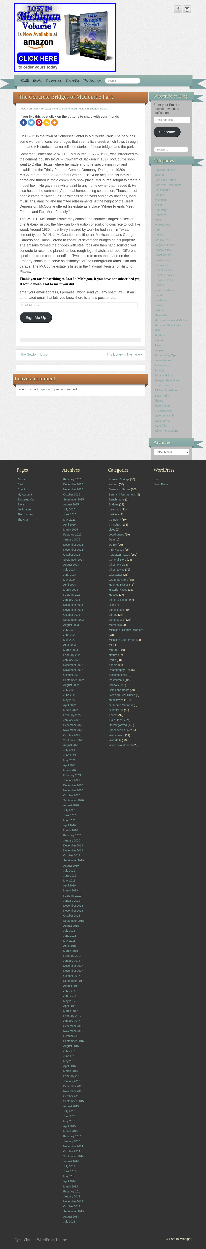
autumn (159, 174)
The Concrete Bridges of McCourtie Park (66, 97)
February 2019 (72, 895)
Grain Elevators (164, 270)
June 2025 (69, 514)
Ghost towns (162, 260)
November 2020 (73, 790)
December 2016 (73, 1026)
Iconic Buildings (164, 290)
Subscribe (167, 132)
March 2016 (70, 1071)
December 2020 (73, 785)
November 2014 (73, 1146)
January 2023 (71, 660)
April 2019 (69, 885)
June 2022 (69, 695)
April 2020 (69, 825)
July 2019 (69, 870)
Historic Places (164, 280)
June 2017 (69, 995)
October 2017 (71, 975)
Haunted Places (164, 275)
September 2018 (73, 920)
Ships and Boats (165, 375)
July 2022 (69, 690)
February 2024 (72, 594)
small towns (162, 385)
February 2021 (72, 775)
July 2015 (69, 1111)
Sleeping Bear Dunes (168, 380)
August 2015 (71, 1106)
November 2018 (73, 910)
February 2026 (72, 479)
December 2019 (73, 845)
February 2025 (72, 534)
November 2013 (73, 1201)
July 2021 (69, 750)
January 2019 (71, 900)
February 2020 (72, 835)
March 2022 (70, 710)
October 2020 (71, 795)
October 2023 (71, 614)
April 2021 (69, 765)
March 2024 (70, 589)
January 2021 (71, 780)
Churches (160, 215)
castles (159, 204)
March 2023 (70, 649)
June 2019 (69, 875)
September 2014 (73, 1156)
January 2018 (71, 960)
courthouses (162, 225)
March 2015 (70, 1131)
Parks (103, 108)
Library (159, 305)
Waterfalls (161, 425)
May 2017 (69, 1001)
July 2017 (69, 990)
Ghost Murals (163, 255)
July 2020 (69, 810)
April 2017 (69, 1006)
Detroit (159, 235)
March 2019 (70, 890)
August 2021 (71, 745)
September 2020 (73, 800)
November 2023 (73, 609)
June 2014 (69, 1171)
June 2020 (69, 815)
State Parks (162, 395)
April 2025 (69, 524)
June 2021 (69, 755)
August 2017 (71, 985)
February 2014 (72, 1191)
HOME (24, 80)
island (158, 295)
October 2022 (71, 674)
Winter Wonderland (166, 430)
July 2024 (69, 569)
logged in (44, 389)
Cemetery (161, 210)
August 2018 (71, 925)
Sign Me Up (36, 317)
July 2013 (69, 1221)
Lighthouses (162, 310)
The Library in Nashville (123, 354)
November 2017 (73, 970)
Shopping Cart (27, 499)
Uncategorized (163, 410)
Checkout (23, 489)
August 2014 (71, 1161)
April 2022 (69, 705)
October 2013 (71, 1206)
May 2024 (69, 579)
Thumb (159, 400)
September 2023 (73, 619)
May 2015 (69, 1121)
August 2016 (71, 1046)
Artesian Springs (165, 169)
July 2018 (69, 930)
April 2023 (69, 644)
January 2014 (71, 1196)
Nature (159, 340)
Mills (157, 330)
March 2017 (70, 1010)
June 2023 (69, 634)
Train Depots (162, 405)
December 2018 (73, 905)
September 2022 (73, 680)
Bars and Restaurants (168, 185)
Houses (159, 285)
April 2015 (69, 1126)
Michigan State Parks (168, 325)
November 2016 (73, 1031)
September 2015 (73, 1101)
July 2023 (69, 629)
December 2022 (73, 665)
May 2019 (69, 880)
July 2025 (69, 509)
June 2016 (69, 1056)
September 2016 (73, 1041)
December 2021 (73, 725)
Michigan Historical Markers (172, 320)
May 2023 (69, 639)
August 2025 (71, 504)
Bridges (94, 108)
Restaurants (162, 365)
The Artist (72, 80)
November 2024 (73, 549)
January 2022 (71, 720)
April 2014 (69, 1181)
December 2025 (73, 484)
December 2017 (73, 965)
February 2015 (72, 1136)
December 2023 (73, 604)
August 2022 (71, 685)
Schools (159, 370)
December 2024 (73, 544)
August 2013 (71, 1216)
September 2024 (73, 559)
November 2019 (73, 850)
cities (158, 220)
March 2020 (70, 830)
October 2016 (71, 1036)
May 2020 (69, 820)
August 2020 (71, 805)
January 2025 (71, 539)
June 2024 (69, 574)
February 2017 (72, 1015)
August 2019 (71, 865)
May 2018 (69, 940)
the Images (54, 80)
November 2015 (73, 1091)
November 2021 (73, 730)
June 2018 (69, 935)
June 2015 (69, 1116)
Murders (160, 335)
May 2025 (69, 519)
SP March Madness (167, 390)
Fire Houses (162, 240)
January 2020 (71, 840)
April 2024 (69, 584)
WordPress (161, 484)
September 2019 (73, 860)
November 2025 (73, 489)
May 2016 (69, 1061)
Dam (158, 230)
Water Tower (162, 420)
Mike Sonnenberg (66, 108)
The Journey (92, 80)
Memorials (161, 315)
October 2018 (71, 915)
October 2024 (71, 554)
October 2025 (71, 494)
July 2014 (69, 1166)
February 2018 (72, 955)
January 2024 (71, 599)
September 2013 (73, 1211)
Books (37, 80)
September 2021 (73, 740)
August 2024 (71, 564)
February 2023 (72, 655)
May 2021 (69, 760)
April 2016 (69, 1066)
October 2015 (71, 1096)
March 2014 (70, 1186)
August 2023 (71, 624)
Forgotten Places (165, 245)
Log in (158, 479)
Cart (20, 484)
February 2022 (72, 715)
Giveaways (161, 265)
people (159, 350)
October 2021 (71, 735)
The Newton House (34, 354)
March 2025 (70, 529)
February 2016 (72, 1076)
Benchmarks (162, 190)
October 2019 (71, 855)
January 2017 (71, 1020)
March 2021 (70, 770)
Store (21, 504)
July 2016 (69, 1051)
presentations (163, 360)
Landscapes (162, 300)
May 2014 (69, 1176)
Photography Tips (165, 355)
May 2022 (69, 700)
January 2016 (71, 1081)
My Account (25, 494)
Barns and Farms (165, 180)
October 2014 (71, 1151)
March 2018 (70, 950)
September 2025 (73, 499)
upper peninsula (164, 415)
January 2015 (71, 1141)
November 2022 (73, 669)
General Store (163, 250)
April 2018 (69, 945)
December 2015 (73, 1086)
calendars (161, 199)
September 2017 (73, 980)
